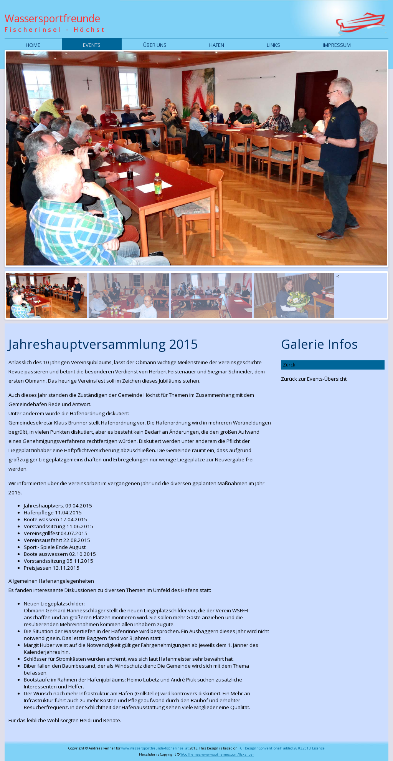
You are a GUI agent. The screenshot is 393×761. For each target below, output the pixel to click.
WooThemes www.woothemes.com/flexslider (217, 754)
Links (273, 44)
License (318, 748)
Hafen (216, 44)
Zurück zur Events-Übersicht (314, 378)
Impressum (337, 44)
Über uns (155, 44)
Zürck (289, 364)
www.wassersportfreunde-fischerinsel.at (155, 748)
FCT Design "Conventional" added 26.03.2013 (274, 748)
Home (33, 44)
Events (92, 44)
